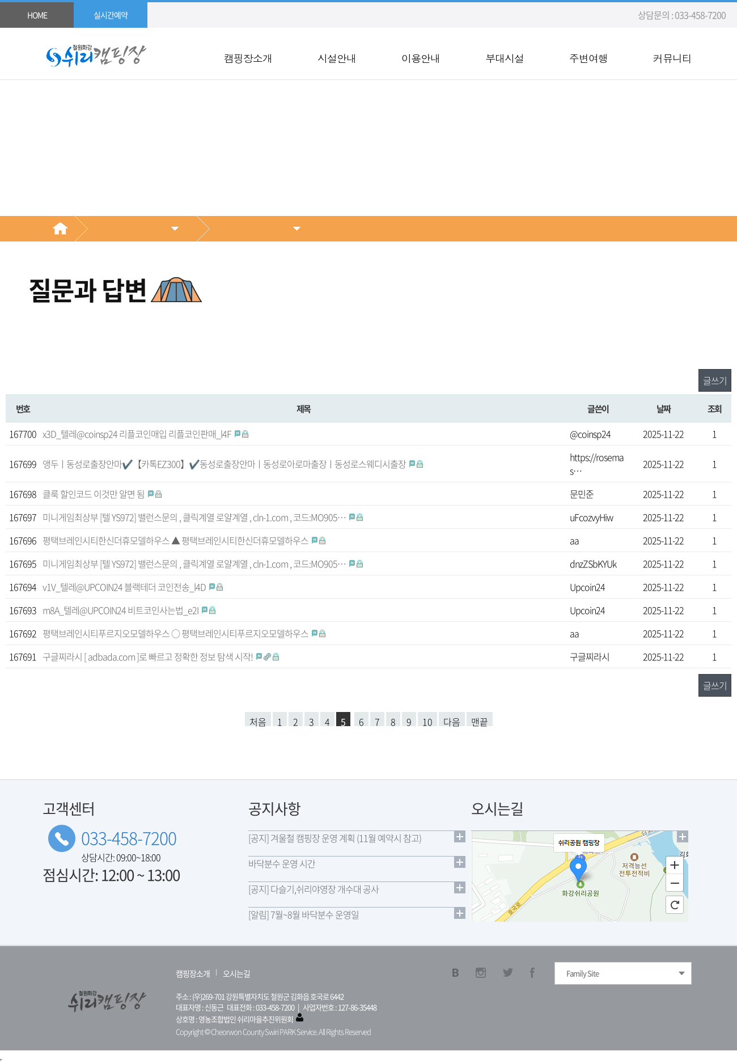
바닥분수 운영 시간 (281, 863)
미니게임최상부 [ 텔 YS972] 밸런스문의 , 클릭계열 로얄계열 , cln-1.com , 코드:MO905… (195, 517)
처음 (257, 720)
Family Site (582, 973)
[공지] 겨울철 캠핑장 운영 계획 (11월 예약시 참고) (334, 838)
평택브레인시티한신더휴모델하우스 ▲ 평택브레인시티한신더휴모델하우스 (176, 540)
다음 (451, 720)
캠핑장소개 (248, 58)
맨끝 (479, 720)
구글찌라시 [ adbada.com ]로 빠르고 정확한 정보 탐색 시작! (149, 656)
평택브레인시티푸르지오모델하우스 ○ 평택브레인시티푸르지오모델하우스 (176, 633)
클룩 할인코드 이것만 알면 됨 (94, 494)
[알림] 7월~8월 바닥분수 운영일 (303, 914)
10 (427, 720)
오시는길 (236, 973)
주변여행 (588, 58)
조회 (715, 408)
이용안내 (420, 58)
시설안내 (336, 58)
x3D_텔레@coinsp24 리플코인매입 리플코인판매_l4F (138, 433)
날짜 (663, 408)
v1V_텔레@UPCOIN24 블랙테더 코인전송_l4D (125, 587)
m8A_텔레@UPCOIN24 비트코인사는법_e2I (121, 610)
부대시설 (504, 58)
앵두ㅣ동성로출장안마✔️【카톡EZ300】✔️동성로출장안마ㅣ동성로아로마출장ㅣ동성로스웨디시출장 (225, 463)
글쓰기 (715, 380)
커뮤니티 (672, 58)
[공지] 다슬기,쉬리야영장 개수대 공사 (313, 889)
